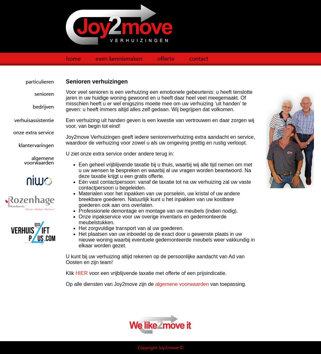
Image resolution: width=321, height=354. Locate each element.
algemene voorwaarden (182, 284)
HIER (81, 273)
